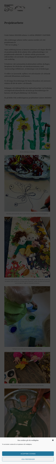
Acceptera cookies (28, 454)
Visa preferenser (28, 459)
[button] (53, 440)
